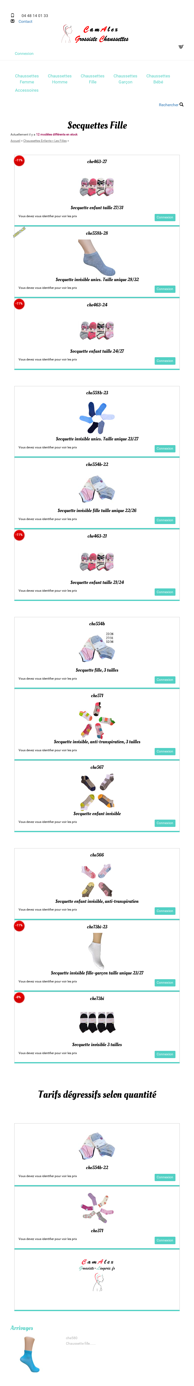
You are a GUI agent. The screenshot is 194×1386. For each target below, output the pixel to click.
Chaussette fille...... (81, 1343)
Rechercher (171, 104)
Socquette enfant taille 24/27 (97, 351)
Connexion (24, 53)
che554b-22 (97, 1167)
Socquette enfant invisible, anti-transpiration (97, 901)
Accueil (15, 141)
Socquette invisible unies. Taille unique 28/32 (97, 279)
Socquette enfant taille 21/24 (97, 582)
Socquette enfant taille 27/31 (97, 207)
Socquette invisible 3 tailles (97, 1045)
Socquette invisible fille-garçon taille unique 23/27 (97, 973)
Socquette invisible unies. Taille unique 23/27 (97, 439)
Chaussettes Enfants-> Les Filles (45, 141)
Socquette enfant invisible (97, 813)
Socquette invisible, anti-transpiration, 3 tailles (97, 741)
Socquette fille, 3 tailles (97, 670)
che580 (71, 1338)
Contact (23, 21)
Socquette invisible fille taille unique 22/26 (97, 510)
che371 (97, 1230)
